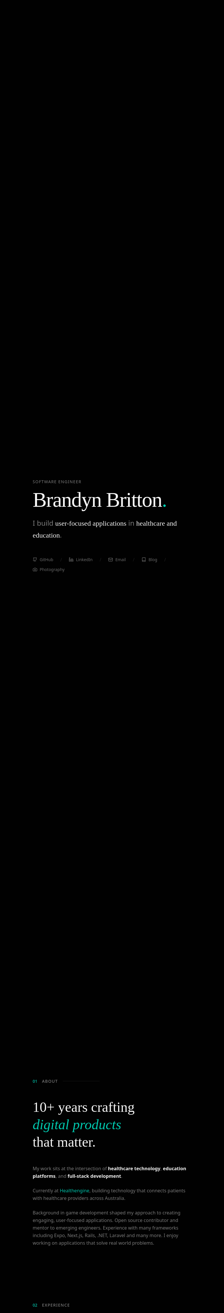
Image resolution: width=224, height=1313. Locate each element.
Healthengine (74, 1191)
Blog (149, 561)
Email (117, 561)
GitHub (43, 561)
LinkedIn (80, 561)
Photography (48, 571)
